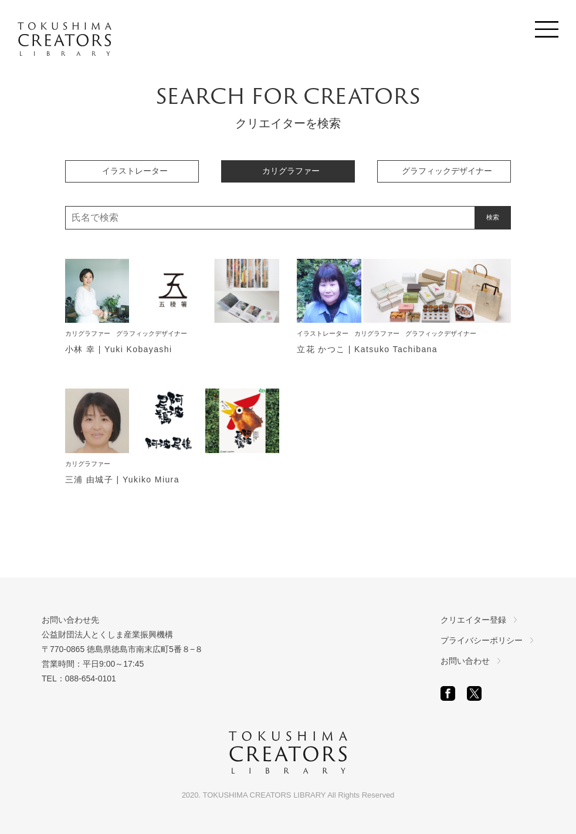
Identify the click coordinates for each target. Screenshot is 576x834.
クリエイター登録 (473, 619)
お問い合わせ (465, 661)
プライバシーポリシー (482, 640)
